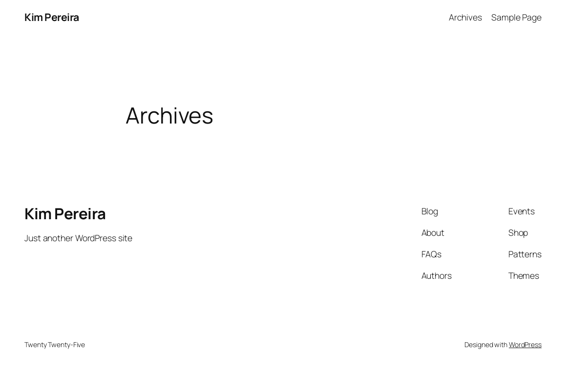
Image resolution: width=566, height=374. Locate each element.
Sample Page (516, 17)
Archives (465, 17)
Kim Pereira (51, 17)
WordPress (525, 344)
